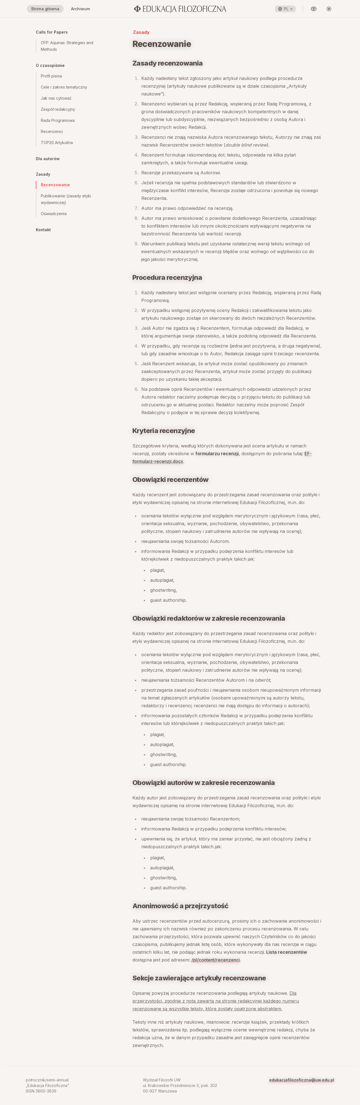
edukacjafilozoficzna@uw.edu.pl (301, 1080)
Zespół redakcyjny (58, 109)
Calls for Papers (52, 32)
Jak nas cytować (56, 98)
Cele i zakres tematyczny (64, 87)
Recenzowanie (55, 184)
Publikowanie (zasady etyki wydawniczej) (66, 199)
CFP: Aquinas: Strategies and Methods (67, 46)
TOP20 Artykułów (57, 142)
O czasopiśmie (50, 65)
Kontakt (43, 229)
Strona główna (45, 8)
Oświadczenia (54, 213)
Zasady (43, 174)
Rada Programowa (58, 120)
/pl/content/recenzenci (216, 960)
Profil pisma (51, 76)
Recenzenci (52, 131)
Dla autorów (48, 158)
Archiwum (80, 8)
